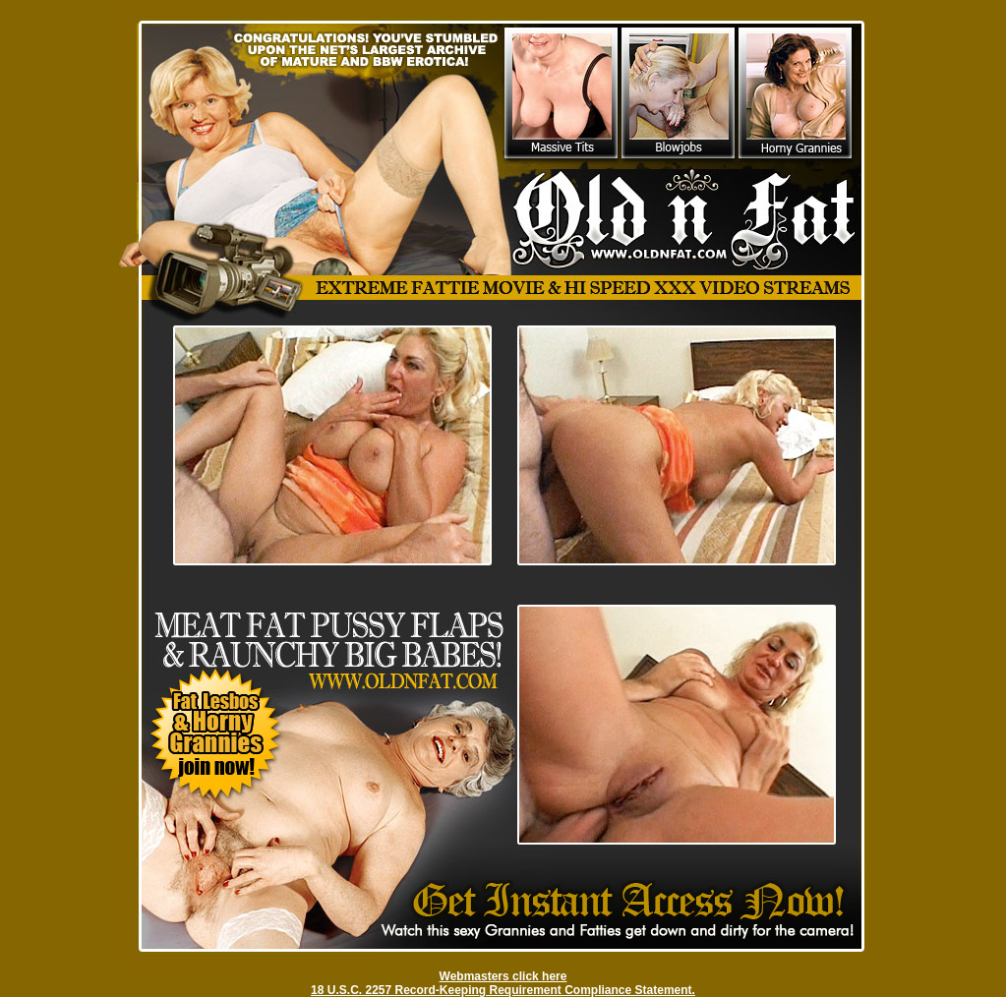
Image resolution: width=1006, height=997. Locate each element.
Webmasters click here (503, 976)
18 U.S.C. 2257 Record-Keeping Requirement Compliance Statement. (503, 990)
